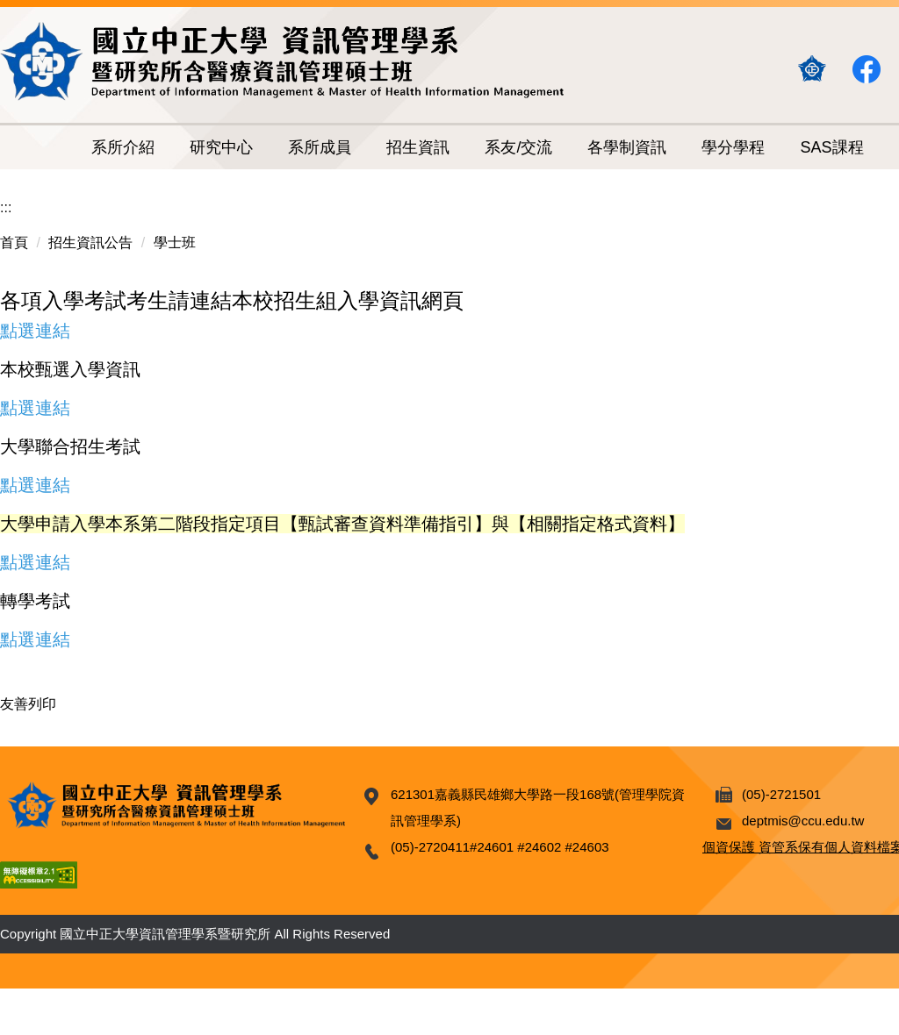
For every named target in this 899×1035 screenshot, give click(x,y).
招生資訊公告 (90, 242)
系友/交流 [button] (518, 147)
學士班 (175, 242)
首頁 (14, 242)
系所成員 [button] (319, 147)
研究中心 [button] (221, 147)
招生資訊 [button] (418, 147)
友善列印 (28, 703)
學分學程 (733, 147)
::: (5, 207)
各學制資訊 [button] (626, 147)
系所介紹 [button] (123, 147)
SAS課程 (831, 147)
